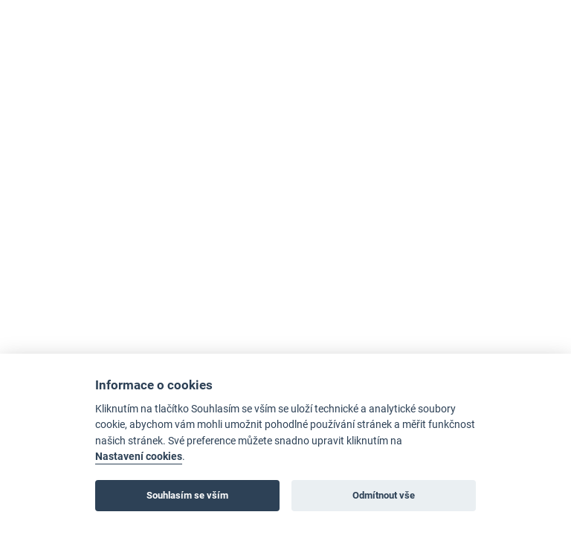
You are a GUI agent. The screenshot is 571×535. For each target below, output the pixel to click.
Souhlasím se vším (187, 495)
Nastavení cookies (138, 456)
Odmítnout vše (383, 495)
